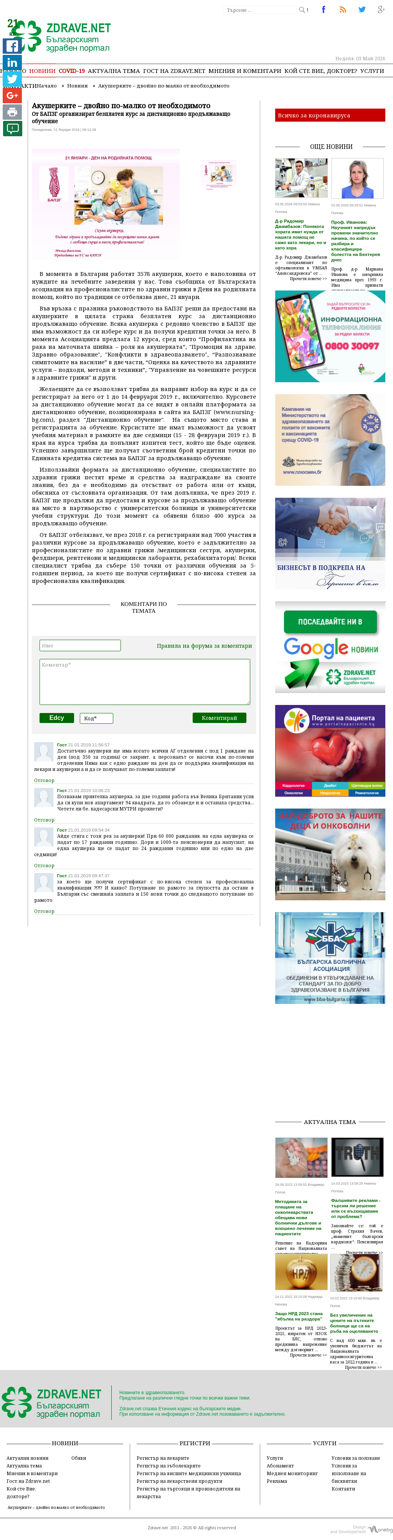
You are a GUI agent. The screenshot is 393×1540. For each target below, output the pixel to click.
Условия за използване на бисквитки (349, 1473)
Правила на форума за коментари (204, 645)
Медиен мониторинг (292, 1473)
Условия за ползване (356, 1458)
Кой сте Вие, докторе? (320, 70)
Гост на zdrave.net (174, 70)
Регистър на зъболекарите (169, 1465)
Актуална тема (114, 70)
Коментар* (145, 682)
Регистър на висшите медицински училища (189, 1473)
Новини (42, 70)
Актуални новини (27, 1458)
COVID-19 (72, 70)
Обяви (78, 1458)
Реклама (277, 1481)
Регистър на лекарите (163, 1458)
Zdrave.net (158, 1527)
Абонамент (280, 1465)
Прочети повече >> (308, 278)
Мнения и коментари (244, 70)
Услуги (372, 70)
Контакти (343, 1489)
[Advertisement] (334, 1064)
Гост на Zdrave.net (28, 1481)
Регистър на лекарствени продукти (179, 1481)
